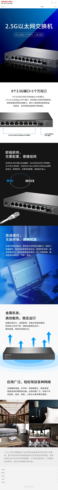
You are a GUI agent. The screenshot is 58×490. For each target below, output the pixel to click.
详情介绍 (55, 6)
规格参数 (42, 6)
